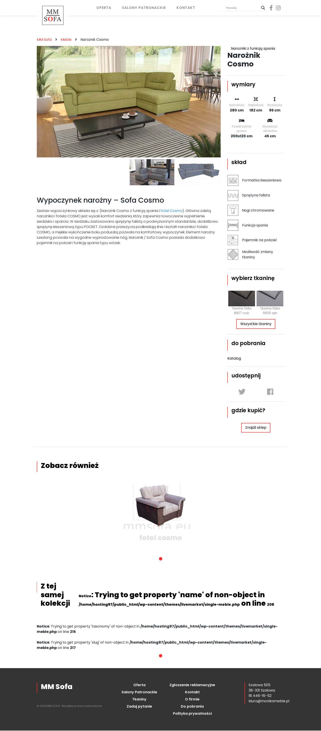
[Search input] (242, 8)
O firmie (192, 699)
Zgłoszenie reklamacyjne (192, 685)
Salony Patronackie (144, 7)
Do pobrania (192, 706)
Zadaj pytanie (139, 706)
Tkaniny (139, 699)
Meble (66, 39)
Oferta (103, 7)
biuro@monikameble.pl (269, 701)
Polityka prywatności (192, 714)
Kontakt (186, 7)
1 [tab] (160, 559)
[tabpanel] (160, 513)
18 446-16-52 (260, 696)
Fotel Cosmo (172, 210)
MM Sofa (44, 39)
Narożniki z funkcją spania (253, 48)
